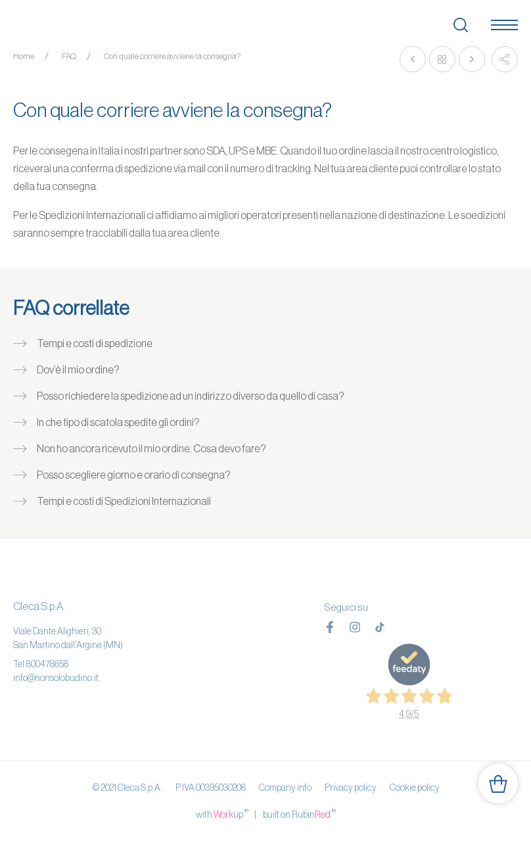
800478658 (47, 664)
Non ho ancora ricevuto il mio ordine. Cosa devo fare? (151, 448)
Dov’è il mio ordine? (78, 369)
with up (222, 814)
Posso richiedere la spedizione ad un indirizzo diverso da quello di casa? (190, 396)
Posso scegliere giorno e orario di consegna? (134, 475)
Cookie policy (415, 787)
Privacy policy (351, 787)
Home (23, 56)
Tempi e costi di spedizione (94, 343)
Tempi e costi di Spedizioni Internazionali (124, 501)
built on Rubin (299, 814)
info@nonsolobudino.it (56, 677)
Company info (285, 787)
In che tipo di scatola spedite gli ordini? (118, 422)
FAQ (69, 56)
